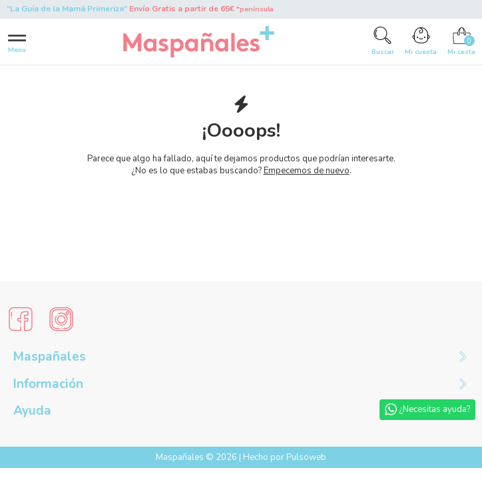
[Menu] (17, 41)
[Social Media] (21, 319)
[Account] (420, 41)
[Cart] (461, 41)
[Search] (382, 41)
